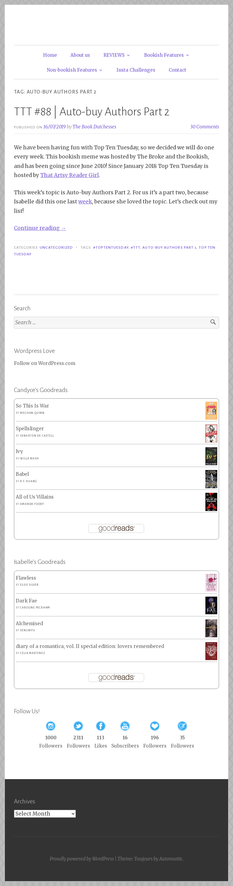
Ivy (19, 451)
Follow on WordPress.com (44, 363)
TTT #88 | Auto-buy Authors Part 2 (92, 112)
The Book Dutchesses (94, 127)
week (85, 201)
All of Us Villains (35, 497)
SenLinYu (27, 630)
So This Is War (32, 406)
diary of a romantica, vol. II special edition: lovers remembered (90, 646)
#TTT (135, 247)
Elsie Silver (29, 584)
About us (80, 55)
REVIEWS (114, 55)
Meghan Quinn (32, 412)
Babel (22, 474)
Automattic (171, 859)
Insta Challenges (135, 70)
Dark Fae (26, 601)
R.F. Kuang (28, 481)
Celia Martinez (32, 653)
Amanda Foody (32, 504)
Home (50, 55)
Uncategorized (56, 247)
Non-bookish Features (72, 70)
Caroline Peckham (35, 607)
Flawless (26, 578)
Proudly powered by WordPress (82, 859)
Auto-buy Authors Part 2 (169, 247)
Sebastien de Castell (37, 435)
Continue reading (40, 228)
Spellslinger (30, 428)
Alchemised (29, 623)
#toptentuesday (111, 247)
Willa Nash (29, 458)
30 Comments (204, 127)
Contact (177, 70)
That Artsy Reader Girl (69, 175)
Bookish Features (164, 55)
